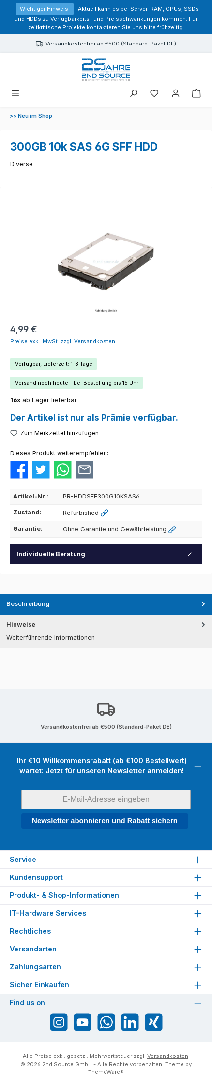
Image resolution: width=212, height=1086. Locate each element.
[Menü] (15, 94)
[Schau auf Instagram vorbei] (59, 1022)
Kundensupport (36, 877)
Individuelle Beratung (50, 554)
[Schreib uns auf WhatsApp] (106, 1022)
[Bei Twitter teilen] (41, 469)
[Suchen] (133, 94)
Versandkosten (167, 1056)
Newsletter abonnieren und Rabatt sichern (105, 820)
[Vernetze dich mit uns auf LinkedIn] (130, 1022)
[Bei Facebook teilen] (19, 469)
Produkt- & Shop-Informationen (64, 895)
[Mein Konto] (175, 94)
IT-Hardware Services (48, 913)
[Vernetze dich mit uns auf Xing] (154, 1022)
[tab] (106, 604)
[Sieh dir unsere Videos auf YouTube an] (82, 1022)
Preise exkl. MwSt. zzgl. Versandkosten (62, 341)
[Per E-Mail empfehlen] (84, 469)
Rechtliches (30, 931)
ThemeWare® (106, 1072)
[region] (106, 261)
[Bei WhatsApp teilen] (63, 469)
